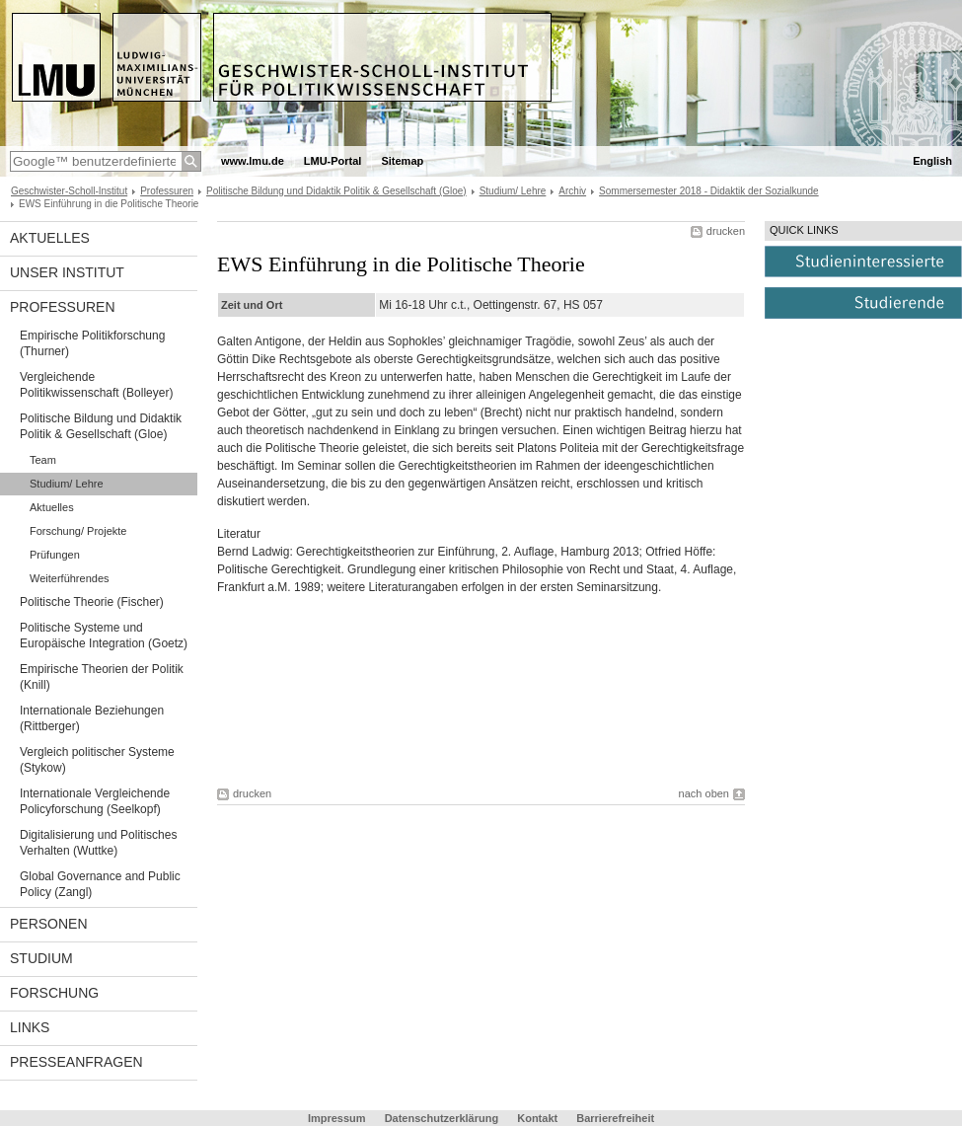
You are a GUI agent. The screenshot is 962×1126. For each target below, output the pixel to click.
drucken (725, 231)
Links (29, 1027)
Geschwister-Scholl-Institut (69, 191)
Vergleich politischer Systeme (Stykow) (97, 760)
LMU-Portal (333, 161)
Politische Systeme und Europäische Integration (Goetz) (103, 635)
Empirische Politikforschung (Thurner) (92, 343)
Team (43, 460)
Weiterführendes (70, 578)
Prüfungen (55, 555)
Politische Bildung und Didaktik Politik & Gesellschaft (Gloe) (336, 191)
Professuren (166, 191)
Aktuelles (50, 238)
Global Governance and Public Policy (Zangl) (100, 884)
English (932, 161)
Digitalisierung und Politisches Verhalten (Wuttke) (98, 843)
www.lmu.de (252, 161)
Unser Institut (67, 272)
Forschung (54, 993)
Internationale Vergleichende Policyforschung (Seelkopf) (95, 801)
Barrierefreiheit (615, 1118)
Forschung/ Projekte (78, 531)
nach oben (704, 793)
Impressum (337, 1118)
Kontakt (537, 1118)
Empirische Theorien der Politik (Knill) (102, 677)
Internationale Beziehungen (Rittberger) (92, 718)
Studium (41, 958)
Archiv (572, 191)
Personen (49, 924)
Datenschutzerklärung (442, 1118)
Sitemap (402, 161)
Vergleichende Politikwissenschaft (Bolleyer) (96, 385)
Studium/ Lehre (513, 191)
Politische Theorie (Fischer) (92, 602)
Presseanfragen (76, 1062)
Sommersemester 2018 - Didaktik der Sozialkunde (709, 191)
